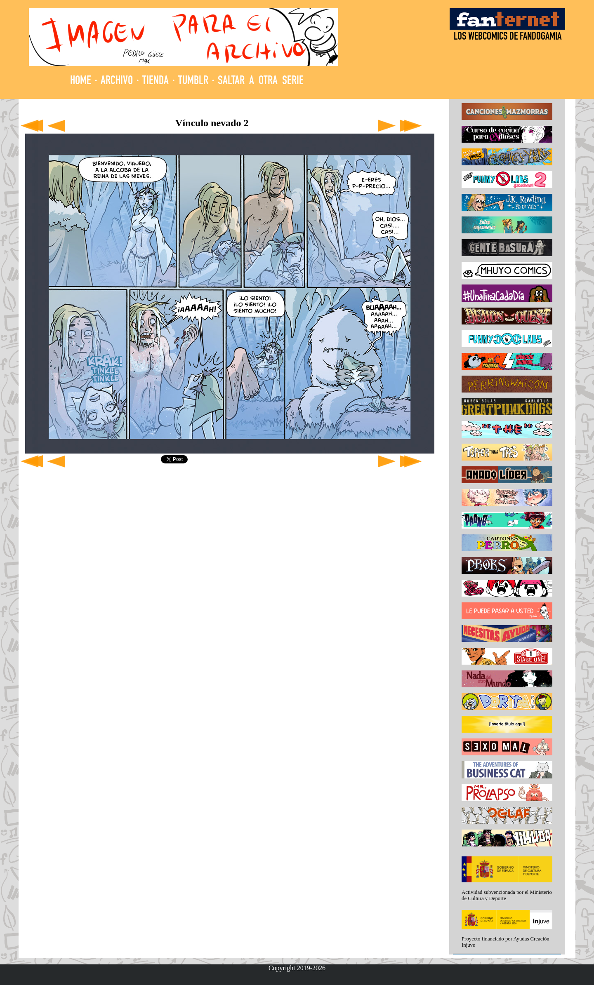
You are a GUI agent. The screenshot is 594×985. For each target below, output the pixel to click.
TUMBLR (193, 81)
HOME (80, 81)
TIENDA (155, 81)
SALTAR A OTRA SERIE (261, 81)
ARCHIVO (117, 81)
